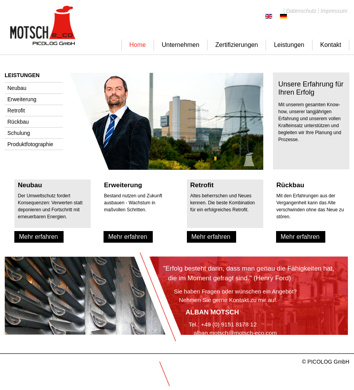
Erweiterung (21, 99)
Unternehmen (180, 44)
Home (138, 44)
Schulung (18, 133)
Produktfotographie (30, 144)
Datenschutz (301, 11)
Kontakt (330, 44)
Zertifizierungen (236, 44)
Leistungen (289, 44)
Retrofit (16, 110)
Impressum (334, 11)
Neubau (16, 88)
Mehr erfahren (38, 236)
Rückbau (18, 122)
